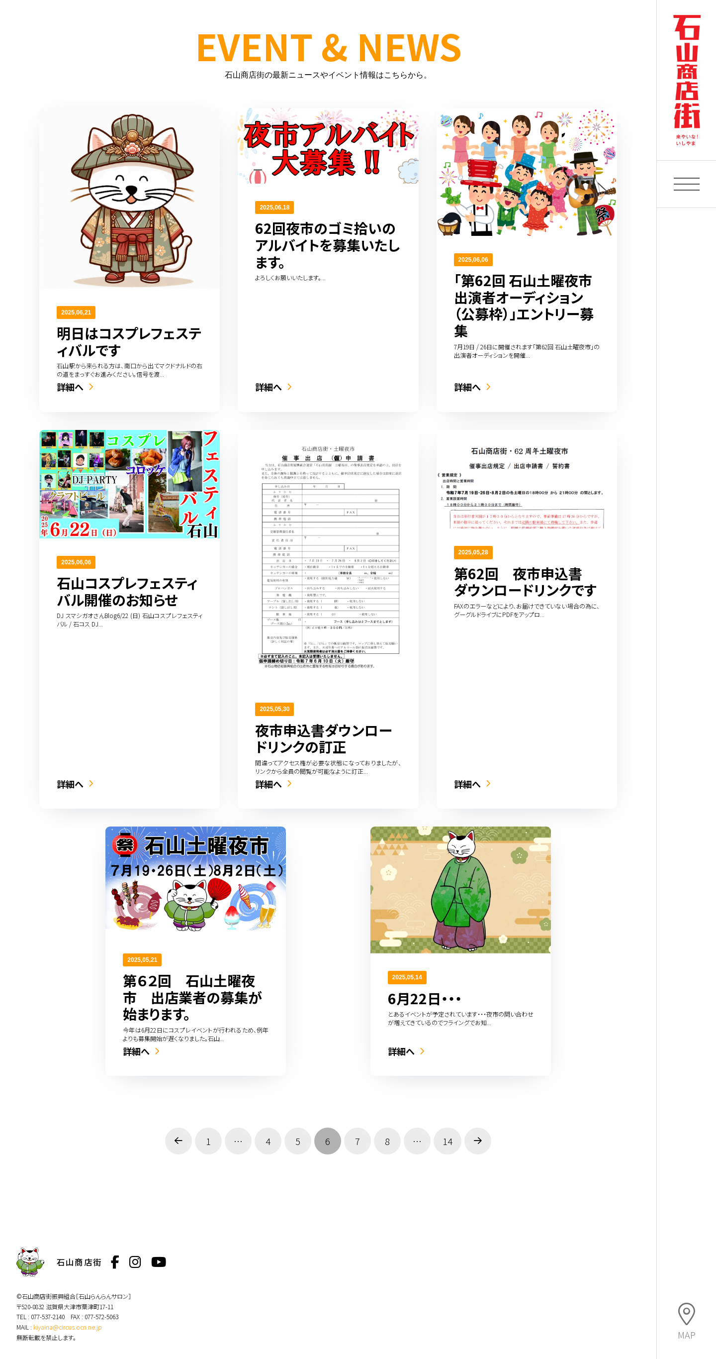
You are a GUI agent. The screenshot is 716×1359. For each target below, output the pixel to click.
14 (447, 1141)
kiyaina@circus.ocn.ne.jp (67, 1327)
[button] (686, 184)
